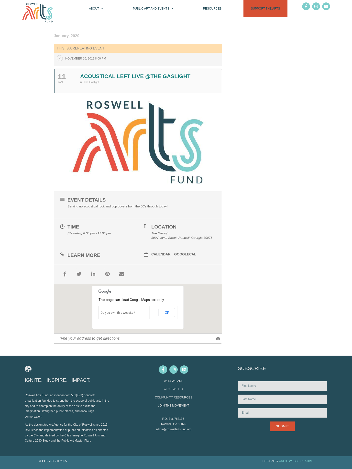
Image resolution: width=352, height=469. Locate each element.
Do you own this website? (118, 312)
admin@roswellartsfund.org (173, 429)
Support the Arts (265, 8)
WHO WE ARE (173, 381)
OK (167, 312)
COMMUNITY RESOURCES (173, 397)
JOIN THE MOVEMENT (173, 405)
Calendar (161, 254)
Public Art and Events (153, 8)
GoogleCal (185, 254)
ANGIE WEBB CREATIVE (296, 461)
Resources (212, 8)
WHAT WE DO (174, 389)
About (96, 8)
